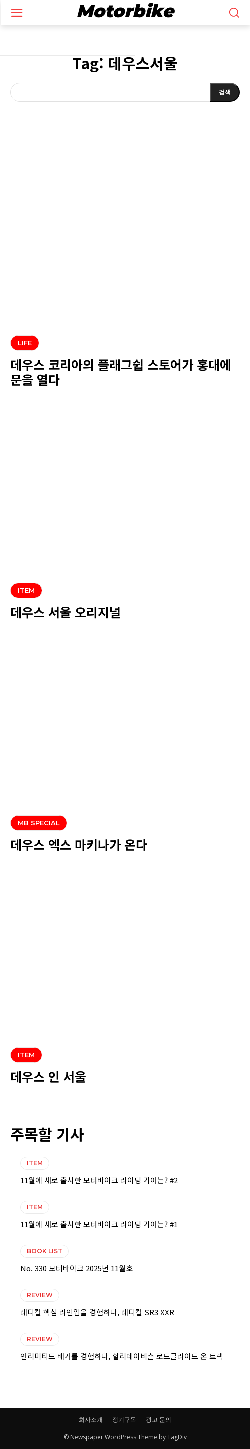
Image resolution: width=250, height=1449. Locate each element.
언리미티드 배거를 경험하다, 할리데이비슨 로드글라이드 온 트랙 (121, 1356)
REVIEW (40, 1295)
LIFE (25, 343)
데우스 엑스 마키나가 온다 (78, 844)
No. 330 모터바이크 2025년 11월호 (76, 1268)
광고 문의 (158, 1419)
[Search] (225, 92)
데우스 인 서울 (48, 1076)
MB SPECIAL (39, 823)
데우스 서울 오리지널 (65, 612)
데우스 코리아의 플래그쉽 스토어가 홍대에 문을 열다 (120, 371)
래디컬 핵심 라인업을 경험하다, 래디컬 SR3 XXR (97, 1312)
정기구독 (124, 1419)
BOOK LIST (44, 1251)
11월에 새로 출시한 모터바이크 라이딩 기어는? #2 (99, 1180)
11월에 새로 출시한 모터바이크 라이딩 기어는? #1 (99, 1224)
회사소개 (91, 1419)
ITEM (26, 590)
